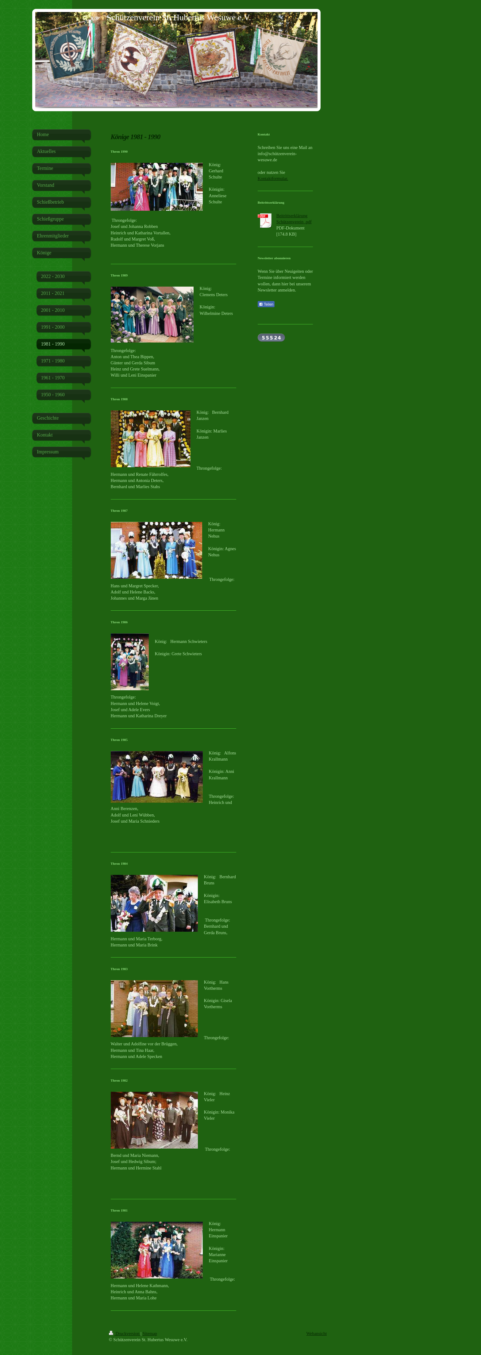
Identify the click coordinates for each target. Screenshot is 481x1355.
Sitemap (150, 1333)
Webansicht (316, 1333)
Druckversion (125, 1333)
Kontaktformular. (273, 178)
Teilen (266, 304)
